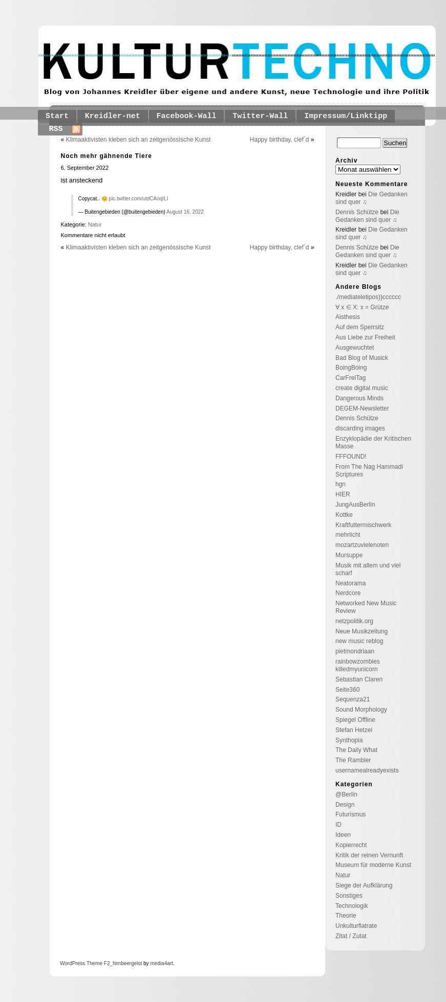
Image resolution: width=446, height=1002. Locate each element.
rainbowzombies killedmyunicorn (357, 665)
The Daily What (356, 750)
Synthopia (349, 740)
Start (57, 116)
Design (344, 804)
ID (338, 824)
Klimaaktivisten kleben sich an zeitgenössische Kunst (138, 139)
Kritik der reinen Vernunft (369, 855)
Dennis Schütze (356, 212)
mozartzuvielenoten (362, 545)
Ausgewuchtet (354, 347)
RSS (56, 129)
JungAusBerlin (355, 504)
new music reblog (359, 641)
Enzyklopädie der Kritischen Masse (373, 442)
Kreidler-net (112, 116)
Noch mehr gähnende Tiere (106, 156)
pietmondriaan (354, 651)
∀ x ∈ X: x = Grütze (362, 307)
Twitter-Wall (260, 116)
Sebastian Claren (359, 679)
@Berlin (346, 794)
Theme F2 (97, 963)
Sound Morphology (361, 709)
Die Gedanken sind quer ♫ (367, 216)
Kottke (344, 514)
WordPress (72, 963)
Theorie (345, 915)
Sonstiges (349, 895)
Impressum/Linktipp (345, 116)
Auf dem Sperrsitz (359, 327)
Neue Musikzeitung (361, 631)
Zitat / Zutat (351, 936)
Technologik (351, 905)
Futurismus (350, 814)
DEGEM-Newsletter (362, 408)
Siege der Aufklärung (363, 885)
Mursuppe (349, 555)
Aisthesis (347, 317)
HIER (342, 494)
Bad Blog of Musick (361, 357)
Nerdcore (347, 593)
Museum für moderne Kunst (373, 865)
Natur (95, 224)
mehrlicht (347, 534)
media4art (161, 963)
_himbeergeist (126, 963)
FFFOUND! (351, 456)
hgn (340, 484)
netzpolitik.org (354, 621)
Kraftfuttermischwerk (363, 525)
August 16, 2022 (185, 212)
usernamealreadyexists (366, 770)
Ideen (343, 834)
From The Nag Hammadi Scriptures (369, 470)
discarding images (360, 428)
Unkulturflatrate (356, 925)
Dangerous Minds (359, 398)
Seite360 (347, 689)
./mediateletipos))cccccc (368, 297)
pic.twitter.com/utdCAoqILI (138, 198)
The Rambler (353, 760)
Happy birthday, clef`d (279, 139)
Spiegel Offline (355, 719)
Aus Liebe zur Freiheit (365, 337)
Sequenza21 (352, 699)
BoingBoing (351, 367)
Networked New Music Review (365, 607)
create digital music (361, 388)
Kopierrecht (351, 845)
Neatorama (350, 583)
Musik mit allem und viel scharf (367, 569)
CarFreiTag (350, 377)
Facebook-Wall (187, 116)
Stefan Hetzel (353, 730)
